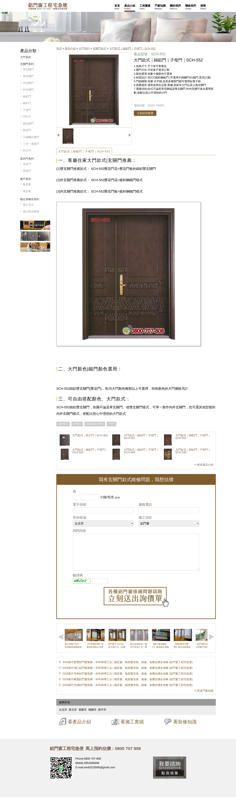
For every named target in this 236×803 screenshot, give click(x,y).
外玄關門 (28, 89)
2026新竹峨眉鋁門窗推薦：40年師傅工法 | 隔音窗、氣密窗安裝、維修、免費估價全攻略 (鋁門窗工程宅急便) (127, 685)
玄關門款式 (99, 48)
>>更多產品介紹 (203, 464)
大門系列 (84, 48)
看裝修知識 (185, 727)
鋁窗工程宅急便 (47, 6)
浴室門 (27, 164)
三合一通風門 (31, 143)
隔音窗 (27, 191)
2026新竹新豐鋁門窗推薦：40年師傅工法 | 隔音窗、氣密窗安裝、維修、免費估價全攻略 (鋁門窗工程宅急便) (127, 668)
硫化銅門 (28, 123)
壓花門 (27, 130)
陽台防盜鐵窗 (31, 211)
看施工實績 (132, 727)
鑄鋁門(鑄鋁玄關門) (94, 424)
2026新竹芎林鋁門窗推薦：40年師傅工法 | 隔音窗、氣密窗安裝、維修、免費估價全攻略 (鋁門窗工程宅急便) (127, 679)
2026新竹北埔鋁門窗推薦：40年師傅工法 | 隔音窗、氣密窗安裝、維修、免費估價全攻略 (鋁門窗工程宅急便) (127, 691)
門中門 (27, 116)
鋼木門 (27, 103)
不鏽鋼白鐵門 (31, 137)
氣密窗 (27, 184)
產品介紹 (70, 48)
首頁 (59, 48)
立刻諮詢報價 (145, 113)
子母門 (112, 424)
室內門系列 (27, 158)
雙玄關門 (28, 76)
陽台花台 (28, 204)
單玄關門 (28, 69)
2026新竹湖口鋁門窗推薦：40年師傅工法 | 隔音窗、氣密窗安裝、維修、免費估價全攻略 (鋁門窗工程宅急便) (127, 673)
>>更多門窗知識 (203, 696)
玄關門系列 (27, 64)
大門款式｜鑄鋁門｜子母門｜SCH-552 (132, 48)
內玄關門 (28, 82)
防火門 (27, 150)
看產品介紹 (79, 727)
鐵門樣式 (77, 424)
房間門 (27, 170)
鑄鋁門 (27, 96)
